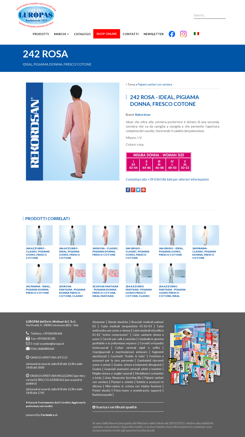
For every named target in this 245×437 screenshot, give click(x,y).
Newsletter (154, 34)
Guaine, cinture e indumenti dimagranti (137, 364)
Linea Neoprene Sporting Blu (123, 377)
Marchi (61, 34)
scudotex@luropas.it (52, 343)
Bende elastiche (118, 322)
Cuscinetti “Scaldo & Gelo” (127, 356)
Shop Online (106, 34)
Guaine (96, 369)
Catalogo (82, 34)
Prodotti (41, 34)
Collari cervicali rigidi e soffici (137, 347)
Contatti (131, 34)
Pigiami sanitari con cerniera (155, 84)
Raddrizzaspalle (102, 394)
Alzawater (98, 322)
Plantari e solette (122, 382)
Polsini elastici (101, 390)
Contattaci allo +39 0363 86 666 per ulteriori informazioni (167, 179)
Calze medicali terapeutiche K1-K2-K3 (127, 326)
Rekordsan (142, 114)
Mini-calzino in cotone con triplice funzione (133, 386)
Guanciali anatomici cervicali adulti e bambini (132, 369)
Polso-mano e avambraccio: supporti (137, 390)
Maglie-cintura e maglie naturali (112, 373)
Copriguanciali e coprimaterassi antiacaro (119, 352)
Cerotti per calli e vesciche (119, 339)
